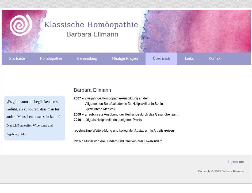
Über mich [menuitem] (161, 58)
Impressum (236, 162)
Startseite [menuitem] (17, 58)
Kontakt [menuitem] (215, 58)
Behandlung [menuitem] (87, 58)
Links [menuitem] (189, 58)
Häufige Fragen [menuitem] (125, 58)
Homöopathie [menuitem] (51, 58)
